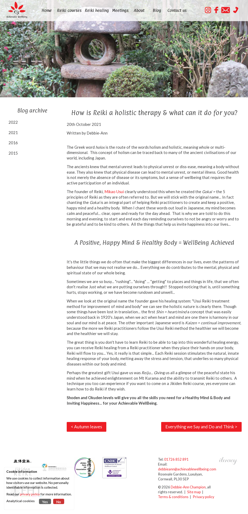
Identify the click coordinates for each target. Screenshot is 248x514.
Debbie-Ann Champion (188, 487)
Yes (45, 502)
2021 (13, 132)
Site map (194, 492)
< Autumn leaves (86, 426)
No (58, 502)
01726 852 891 (176, 459)
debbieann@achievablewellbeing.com (187, 469)
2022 (13, 122)
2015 (13, 153)
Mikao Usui (114, 191)
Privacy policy (203, 497)
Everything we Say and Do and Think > (201, 426)
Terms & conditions (173, 497)
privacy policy (30, 494)
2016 (13, 142)
